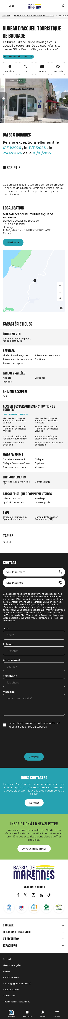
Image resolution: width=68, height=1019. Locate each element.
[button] (3, 99)
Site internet (14, 582)
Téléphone (10, 676)
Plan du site (9, 995)
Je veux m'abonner (34, 848)
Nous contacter (11, 989)
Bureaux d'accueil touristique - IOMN (34, 15)
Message (9, 692)
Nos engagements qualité (17, 983)
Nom (6, 628)
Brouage (8, 925)
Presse (6, 971)
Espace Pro (10, 945)
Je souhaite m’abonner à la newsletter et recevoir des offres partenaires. (34, 725)
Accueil (6, 15)
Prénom (8, 644)
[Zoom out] (60, 292)
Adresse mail (11, 660)
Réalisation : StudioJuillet (16, 1001)
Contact (34, 802)
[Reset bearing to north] (60, 298)
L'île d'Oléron (11, 939)
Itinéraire (13, 242)
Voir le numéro (15, 572)
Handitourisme (11, 977)
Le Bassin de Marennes (17, 932)
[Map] (34, 281)
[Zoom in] (60, 285)
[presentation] (30, 741)
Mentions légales (12, 965)
